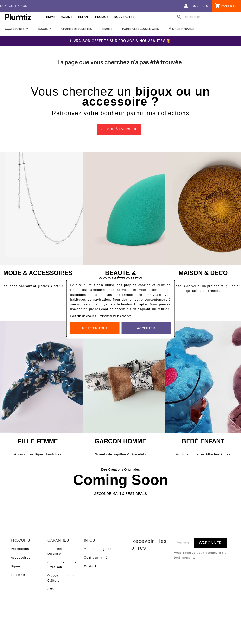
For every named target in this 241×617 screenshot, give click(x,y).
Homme (67, 17)
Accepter (146, 328)
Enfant (84, 17)
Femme (50, 17)
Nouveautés (124, 17)
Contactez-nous (15, 6)
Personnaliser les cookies (115, 316)
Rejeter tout (95, 328)
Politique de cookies (83, 316)
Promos (101, 17)
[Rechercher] (206, 17)
